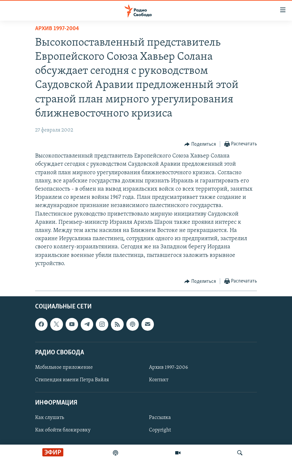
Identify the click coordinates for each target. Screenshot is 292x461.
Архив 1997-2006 (168, 367)
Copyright (160, 430)
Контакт (158, 380)
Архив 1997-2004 (57, 29)
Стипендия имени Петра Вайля (72, 380)
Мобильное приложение (64, 367)
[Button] (200, 144)
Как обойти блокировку (63, 430)
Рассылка (160, 417)
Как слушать (49, 417)
